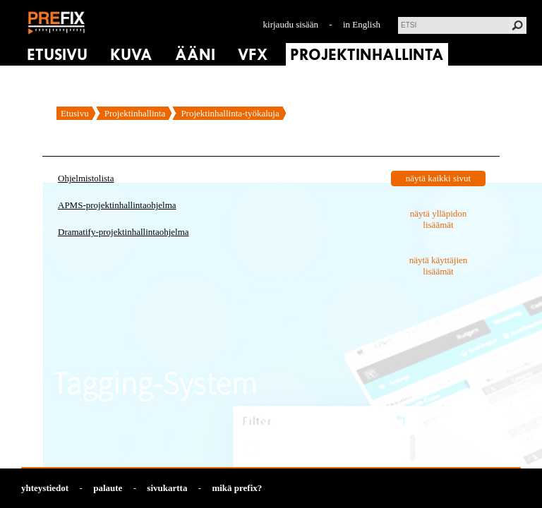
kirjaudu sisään (290, 24)
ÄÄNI (195, 55)
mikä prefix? (237, 488)
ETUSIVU (57, 55)
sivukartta (167, 488)
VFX (252, 55)
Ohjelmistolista (86, 178)
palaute (107, 488)
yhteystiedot (44, 488)
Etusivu (75, 113)
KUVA (131, 55)
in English (361, 24)
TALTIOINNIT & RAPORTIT (119, 77)
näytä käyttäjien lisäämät (438, 266)
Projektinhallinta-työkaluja (230, 113)
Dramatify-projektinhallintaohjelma (123, 231)
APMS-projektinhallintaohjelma (117, 205)
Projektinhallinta (135, 113)
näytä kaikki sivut (438, 178)
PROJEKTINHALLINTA (367, 55)
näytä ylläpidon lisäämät (438, 219)
